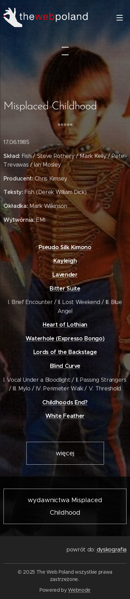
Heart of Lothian (65, 324)
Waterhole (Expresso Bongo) (65, 338)
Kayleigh (65, 260)
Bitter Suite (65, 288)
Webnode (79, 590)
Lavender (64, 274)
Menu (119, 17)
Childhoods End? (64, 402)
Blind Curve (65, 366)
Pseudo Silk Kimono (64, 247)
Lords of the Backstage (65, 352)
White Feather (65, 416)
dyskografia (112, 549)
